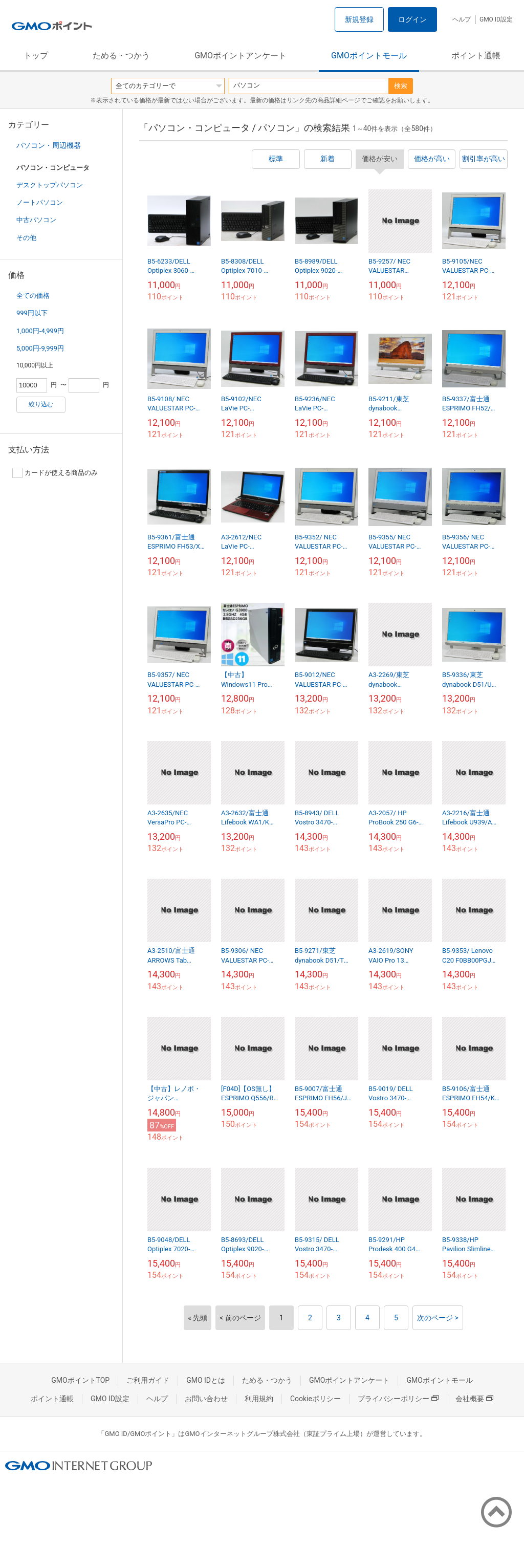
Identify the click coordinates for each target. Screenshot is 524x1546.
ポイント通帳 (475, 55)
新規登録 (359, 19)
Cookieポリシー (315, 1399)
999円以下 (32, 313)
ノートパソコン (39, 202)
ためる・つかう (121, 55)
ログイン (412, 19)
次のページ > (437, 1318)
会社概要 (474, 1399)
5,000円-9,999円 (40, 348)
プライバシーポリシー (398, 1399)
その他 (26, 238)
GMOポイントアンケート (240, 55)
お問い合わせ (206, 1399)
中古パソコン (36, 220)
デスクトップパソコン (49, 185)
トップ (36, 55)
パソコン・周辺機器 (48, 145)
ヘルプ (461, 19)
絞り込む (41, 404)
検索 (400, 86)
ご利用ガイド (147, 1380)
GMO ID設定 (496, 19)
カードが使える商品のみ (55, 473)
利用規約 (259, 1399)
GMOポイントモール (369, 55)
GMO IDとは (205, 1380)
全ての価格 (33, 295)
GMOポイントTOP (80, 1380)
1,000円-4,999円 (40, 331)
